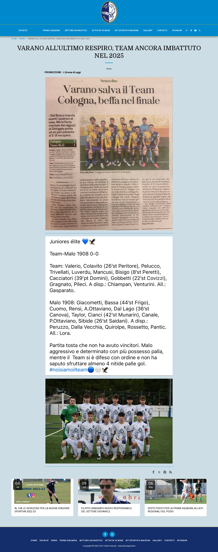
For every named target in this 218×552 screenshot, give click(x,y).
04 (17, 485)
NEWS (22, 39)
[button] (187, 30)
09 (84, 485)
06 (150, 485)
